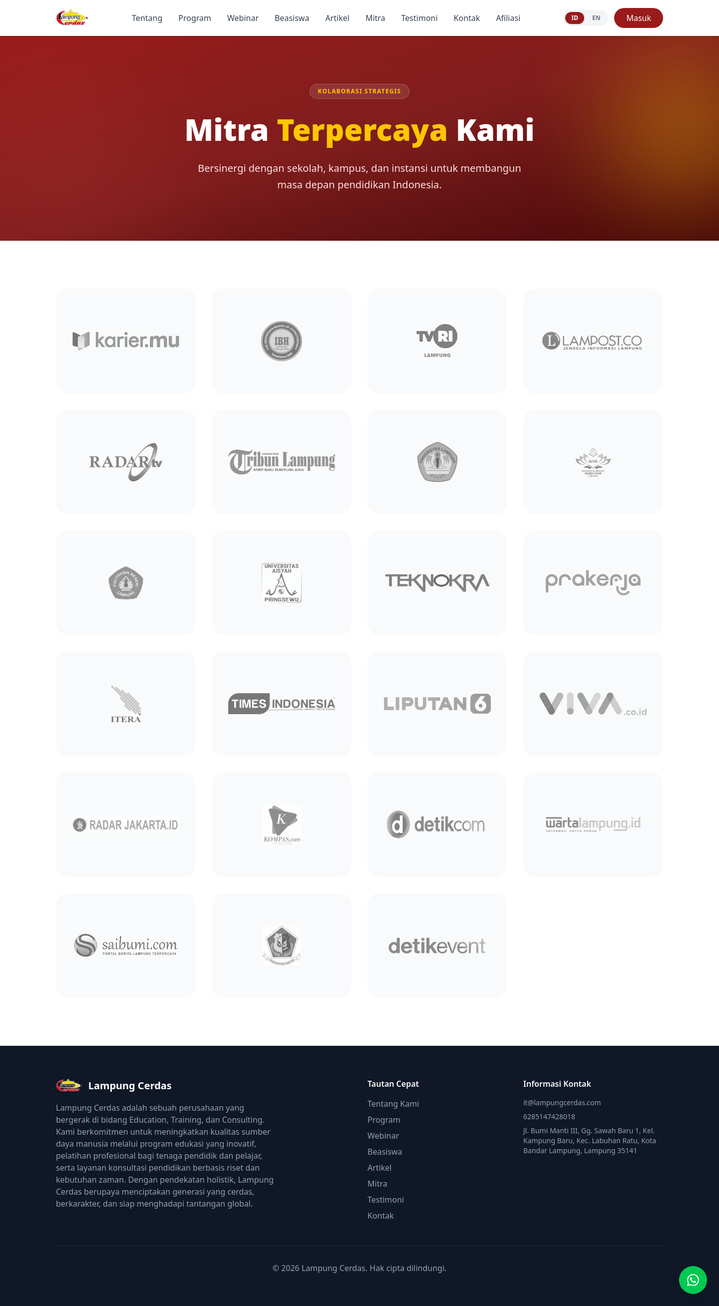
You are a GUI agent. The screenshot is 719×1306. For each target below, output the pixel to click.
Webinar (243, 17)
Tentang (147, 17)
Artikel (337, 17)
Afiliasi (508, 17)
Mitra (375, 17)
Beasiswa (292, 17)
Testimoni (419, 17)
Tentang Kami (393, 1103)
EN (596, 17)
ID (574, 17)
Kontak (467, 17)
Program (194, 17)
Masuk (638, 17)
